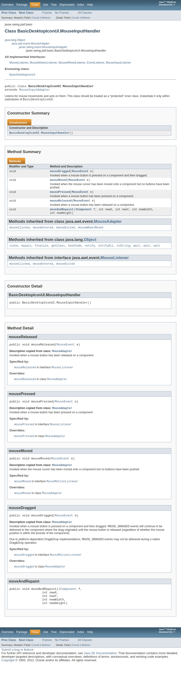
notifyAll (105, 251)
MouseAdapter (108, 226)
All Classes (85, 12)
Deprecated (67, 4)
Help (90, 4)
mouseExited (65, 232)
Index (80, 4)
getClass (58, 251)
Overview (7, 4)
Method (45, 17)
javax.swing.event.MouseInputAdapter (43, 47)
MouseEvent (80, 173)
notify (90, 251)
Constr (35, 17)
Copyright (8, 676)
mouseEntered (43, 232)
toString (123, 251)
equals (26, 251)
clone (13, 251)
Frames (47, 12)
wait (136, 251)
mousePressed (60, 195)
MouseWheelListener (71, 62)
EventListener (95, 62)
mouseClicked (19, 232)
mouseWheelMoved (90, 232)
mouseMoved (58, 183)
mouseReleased (61, 204)
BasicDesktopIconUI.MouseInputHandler (39, 135)
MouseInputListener (118, 62)
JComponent (83, 213)
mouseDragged (60, 173)
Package (21, 4)
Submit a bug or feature (17, 666)
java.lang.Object (15, 40)
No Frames (62, 12)
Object (90, 244)
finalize (41, 251)
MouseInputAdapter (34, 91)
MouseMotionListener (43, 62)
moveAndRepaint (62, 213)
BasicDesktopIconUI (22, 74)
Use (45, 4)
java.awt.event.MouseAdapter (30, 43)
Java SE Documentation (100, 669)
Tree (54, 4)
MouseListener (18, 62)
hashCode (75, 251)
